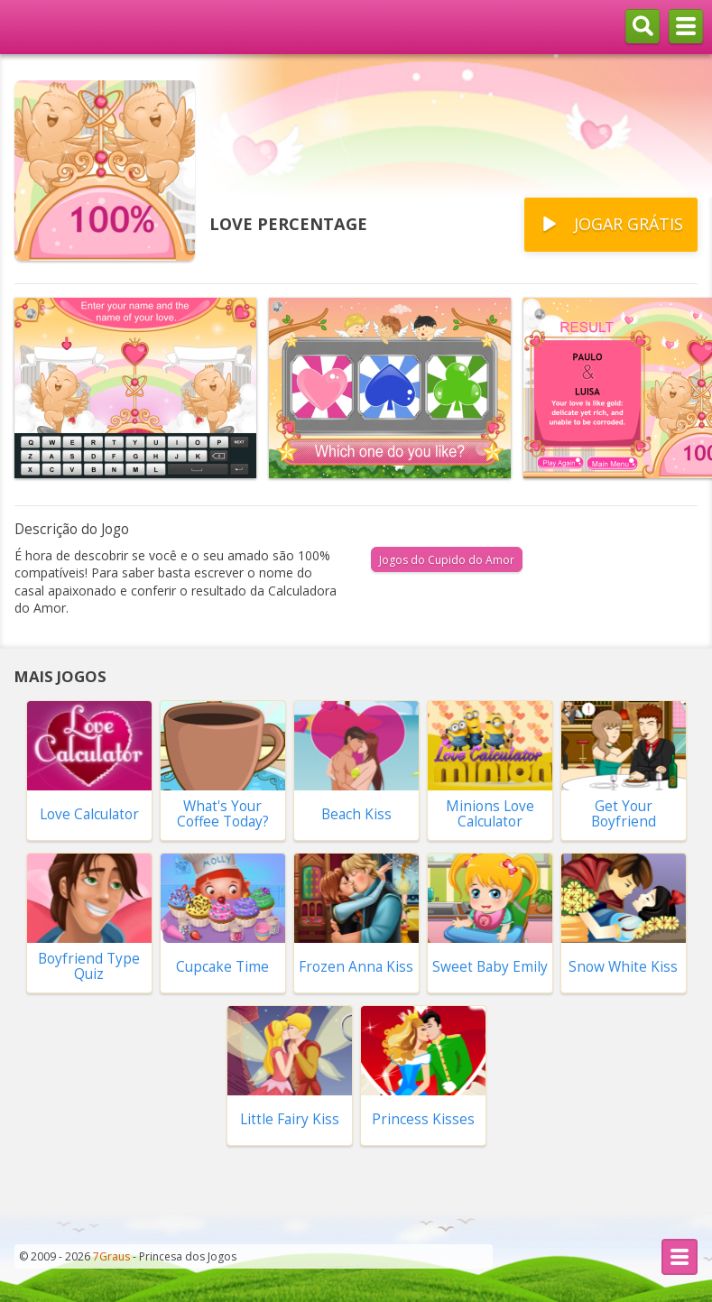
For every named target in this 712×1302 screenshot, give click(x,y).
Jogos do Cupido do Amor (446, 560)
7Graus (111, 1256)
